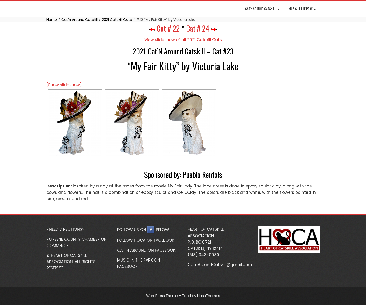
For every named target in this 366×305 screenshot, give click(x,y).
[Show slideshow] (63, 85)
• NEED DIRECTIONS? (65, 229)
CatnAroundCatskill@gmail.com (220, 264)
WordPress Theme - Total (168, 295)
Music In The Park (302, 9)
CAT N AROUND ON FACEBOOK (146, 250)
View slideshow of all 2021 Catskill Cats (183, 40)
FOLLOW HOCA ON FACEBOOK (145, 240)
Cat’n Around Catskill (262, 9)
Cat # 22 (164, 28)
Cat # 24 (201, 28)
